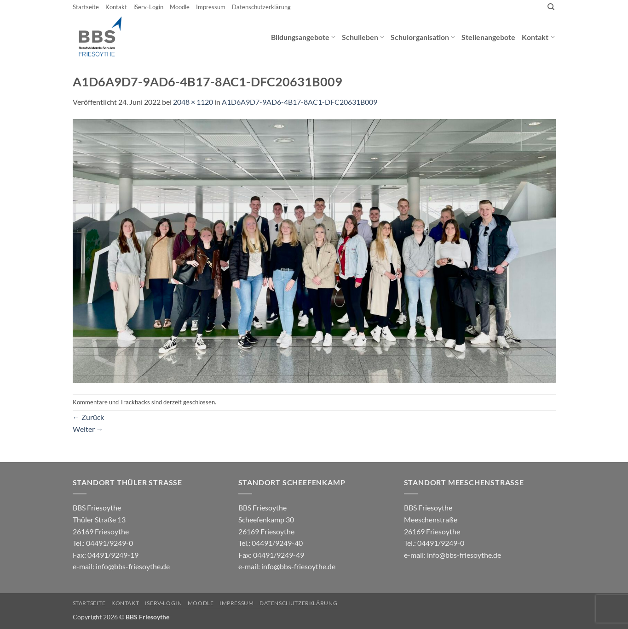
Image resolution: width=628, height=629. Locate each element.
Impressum (210, 7)
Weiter (88, 429)
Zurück (88, 417)
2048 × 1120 (193, 101)
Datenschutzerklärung (261, 7)
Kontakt (116, 7)
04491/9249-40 (277, 542)
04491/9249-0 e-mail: (105, 554)
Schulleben (363, 37)
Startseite (86, 7)
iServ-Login (148, 7)
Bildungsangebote (303, 37)
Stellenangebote (488, 37)
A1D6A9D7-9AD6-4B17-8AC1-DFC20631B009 (299, 101)
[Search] (550, 6)
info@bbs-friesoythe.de (133, 566)
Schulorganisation (423, 37)
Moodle (180, 7)
